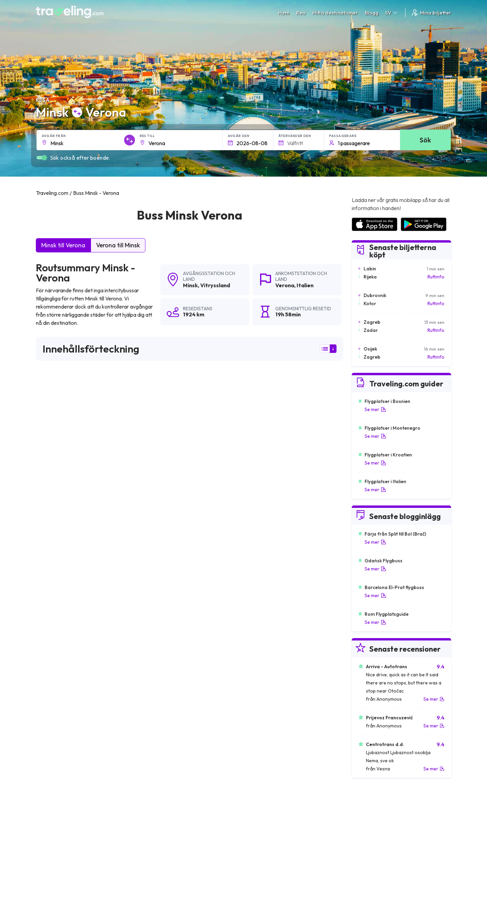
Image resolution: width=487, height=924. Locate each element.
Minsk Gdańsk (257, 676)
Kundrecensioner (369, 818)
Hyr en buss (363, 832)
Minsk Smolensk (158, 676)
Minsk (190, 285)
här (58, 471)
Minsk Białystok (158, 642)
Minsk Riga (151, 665)
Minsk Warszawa (260, 619)
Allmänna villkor (263, 811)
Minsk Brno (152, 722)
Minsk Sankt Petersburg (64, 711)
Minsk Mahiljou (257, 734)
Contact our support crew (80, 839)
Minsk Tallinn (255, 642)
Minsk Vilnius (52, 619)
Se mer (375, 409)
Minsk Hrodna (53, 676)
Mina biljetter (431, 12)
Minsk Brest (51, 653)
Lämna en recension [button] (304, 529)
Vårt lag (151, 825)
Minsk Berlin (153, 711)
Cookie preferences (269, 825)
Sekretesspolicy (264, 818)
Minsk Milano (52, 699)
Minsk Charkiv (53, 642)
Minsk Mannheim (260, 688)
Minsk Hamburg (258, 711)
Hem (283, 12)
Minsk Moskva (53, 630)
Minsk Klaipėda (258, 699)
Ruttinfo (435, 277)
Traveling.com (102, 892)
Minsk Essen (255, 653)
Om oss (151, 818)
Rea (301, 12)
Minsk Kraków (155, 688)
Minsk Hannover (158, 699)
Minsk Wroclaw (55, 688)
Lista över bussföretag (375, 825)
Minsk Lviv (151, 653)
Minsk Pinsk (152, 734)
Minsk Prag (50, 722)
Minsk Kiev (151, 619)
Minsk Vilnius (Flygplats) (268, 630)
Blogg (371, 12)
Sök (425, 140)
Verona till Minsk (118, 245)
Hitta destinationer (335, 12)
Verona (284, 285)
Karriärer (360, 811)
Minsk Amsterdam (160, 630)
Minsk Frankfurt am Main (269, 722)
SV (391, 12)
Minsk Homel (52, 665)
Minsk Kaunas (53, 734)
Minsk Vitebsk (256, 665)
